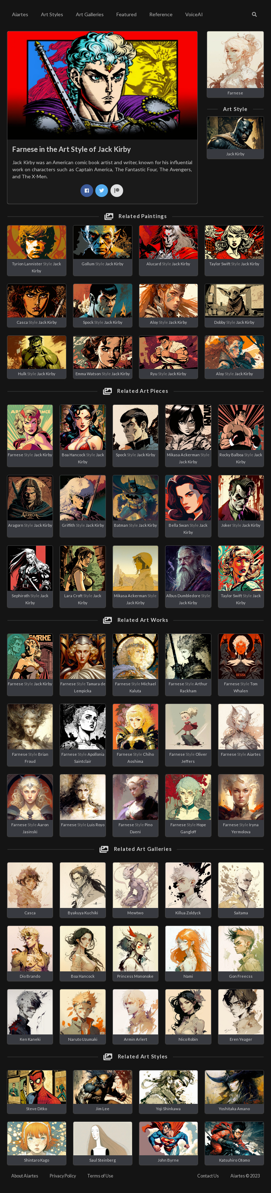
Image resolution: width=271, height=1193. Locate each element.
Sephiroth (21, 595)
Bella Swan (179, 525)
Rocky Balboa (231, 454)
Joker (226, 525)
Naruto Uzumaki (82, 1039)
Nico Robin (188, 1039)
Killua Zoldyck (188, 912)
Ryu (153, 373)
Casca (22, 322)
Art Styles (52, 14)
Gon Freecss (241, 976)
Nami (188, 976)
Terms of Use (100, 1176)
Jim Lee (102, 1108)
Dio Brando (30, 976)
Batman (121, 525)
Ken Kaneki (30, 1039)
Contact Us (208, 1176)
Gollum (88, 263)
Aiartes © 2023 (245, 1176)
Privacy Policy (63, 1176)
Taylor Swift (219, 263)
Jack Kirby (235, 154)
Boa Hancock (73, 454)
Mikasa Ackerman (183, 454)
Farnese (235, 93)
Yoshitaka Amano (234, 1108)
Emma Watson (88, 373)
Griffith (68, 525)
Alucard (153, 263)
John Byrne (168, 1160)
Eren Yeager (241, 1039)
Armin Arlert (135, 1039)
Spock (88, 322)
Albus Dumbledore (183, 595)
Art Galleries (90, 14)
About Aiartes (24, 1176)
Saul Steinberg (102, 1160)
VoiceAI (194, 14)
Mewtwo (135, 912)
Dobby (219, 322)
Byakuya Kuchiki (83, 912)
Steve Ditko (36, 1108)
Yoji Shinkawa (168, 1108)
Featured (126, 14)
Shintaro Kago (36, 1160)
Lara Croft (73, 595)
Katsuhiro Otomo (234, 1160)
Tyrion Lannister (27, 263)
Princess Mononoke (135, 976)
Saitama (241, 912)
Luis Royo (95, 824)
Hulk (22, 373)
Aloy (154, 322)
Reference (161, 14)
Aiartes (20, 14)
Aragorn (15, 525)
